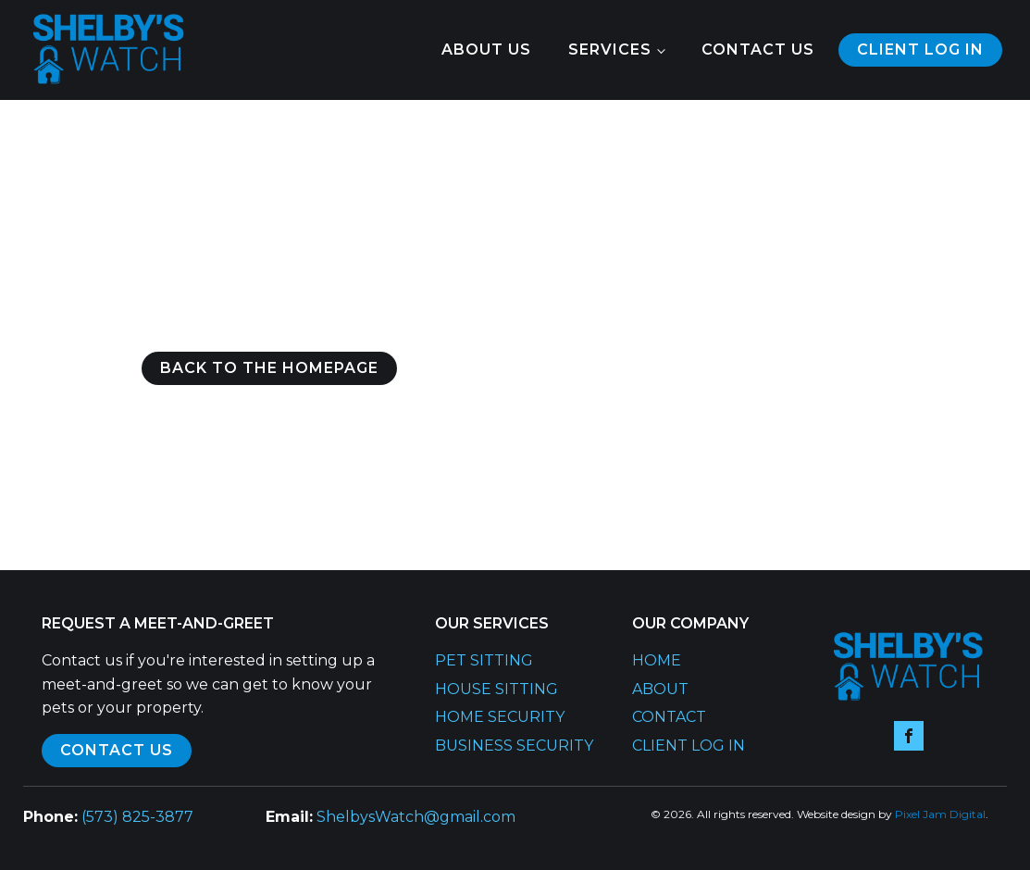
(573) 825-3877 (137, 817)
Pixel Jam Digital (940, 814)
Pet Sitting (484, 660)
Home (656, 660)
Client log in (920, 49)
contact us (116, 750)
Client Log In (688, 745)
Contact (669, 717)
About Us (486, 49)
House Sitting (496, 689)
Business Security (514, 745)
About (660, 689)
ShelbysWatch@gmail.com (415, 817)
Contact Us (757, 49)
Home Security (500, 717)
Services (610, 49)
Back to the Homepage (269, 368)
